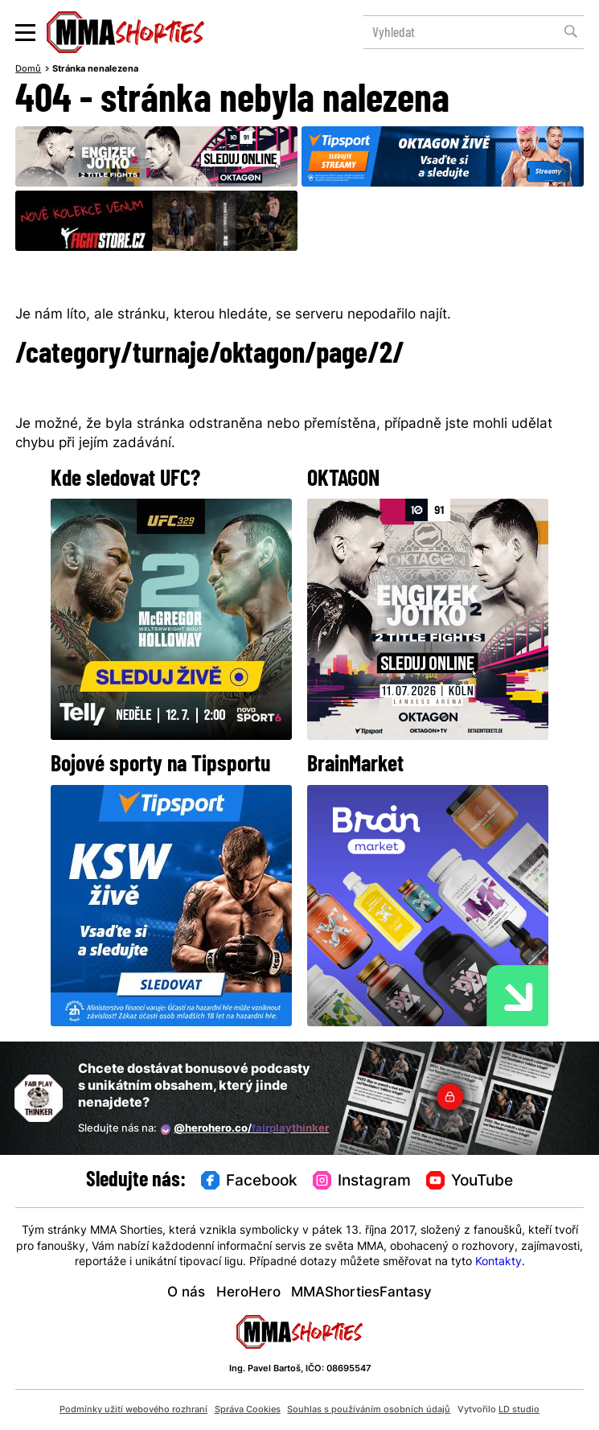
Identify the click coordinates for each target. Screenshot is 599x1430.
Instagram (362, 1181)
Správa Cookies (248, 1410)
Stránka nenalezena (95, 69)
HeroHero (248, 1293)
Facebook (249, 1181)
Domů (28, 69)
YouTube (469, 1181)
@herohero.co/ (245, 1129)
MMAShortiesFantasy (361, 1293)
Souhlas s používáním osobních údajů (368, 1410)
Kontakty (498, 1262)
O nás (186, 1293)
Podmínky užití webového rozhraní (133, 1410)
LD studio (519, 1410)
